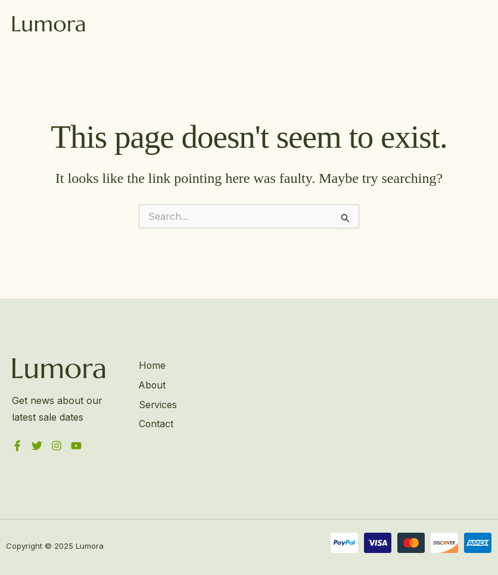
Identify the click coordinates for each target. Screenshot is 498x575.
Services (157, 405)
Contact (155, 424)
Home (152, 366)
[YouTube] (76, 445)
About (152, 385)
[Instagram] (56, 445)
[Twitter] (37, 445)
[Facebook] (17, 445)
